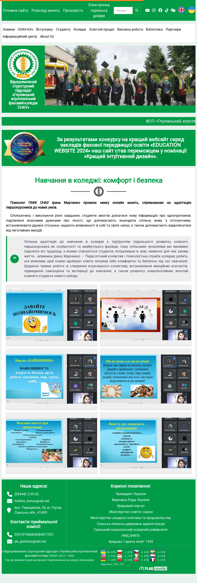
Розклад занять (45, 10)
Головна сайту (15, 10)
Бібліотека (154, 29)
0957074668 (24, 535)
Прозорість (73, 10)
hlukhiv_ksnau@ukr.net (32, 501)
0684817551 (44, 535)
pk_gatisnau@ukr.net (30, 541)
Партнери (173, 29)
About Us (47, 36)
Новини (9, 29)
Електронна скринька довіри (99, 10)
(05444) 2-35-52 (27, 494)
